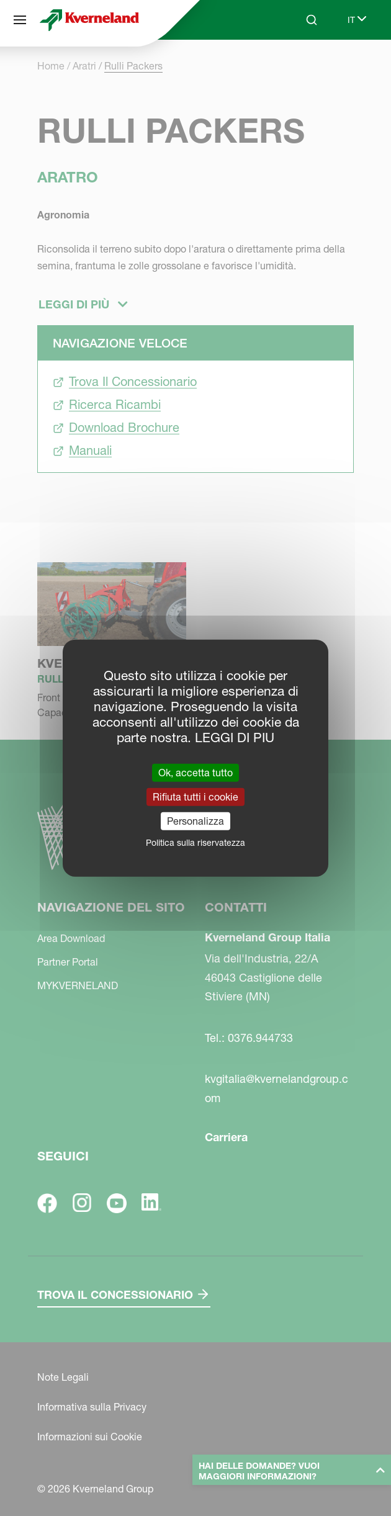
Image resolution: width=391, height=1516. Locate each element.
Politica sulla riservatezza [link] (195, 842)
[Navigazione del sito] (20, 20)
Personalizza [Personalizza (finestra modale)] (195, 821)
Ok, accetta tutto (195, 772)
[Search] (311, 20)
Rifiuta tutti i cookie (195, 796)
